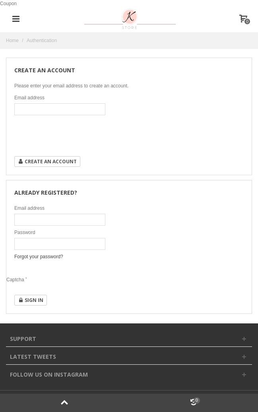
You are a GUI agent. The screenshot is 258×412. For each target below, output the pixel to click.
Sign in (30, 300)
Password (24, 232)
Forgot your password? (38, 256)
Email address (29, 98)
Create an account (47, 161)
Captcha (16, 280)
